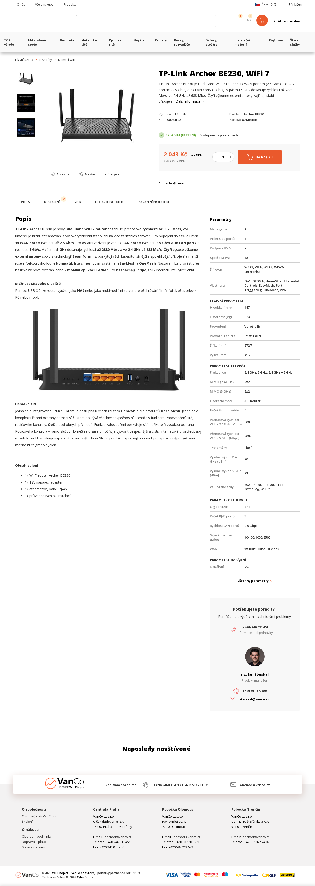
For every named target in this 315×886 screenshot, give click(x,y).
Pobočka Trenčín (245, 809)
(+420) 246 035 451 (254, 627)
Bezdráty (45, 60)
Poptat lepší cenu (171, 183)
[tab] (25, 202)
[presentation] (25, 202)
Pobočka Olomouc (178, 809)
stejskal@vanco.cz (254, 699)
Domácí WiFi (66, 60)
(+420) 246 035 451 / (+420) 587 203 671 (180, 785)
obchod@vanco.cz (255, 785)
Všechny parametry (253, 580)
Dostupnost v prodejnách (218, 135)
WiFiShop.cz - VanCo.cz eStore (43, 21)
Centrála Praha (106, 809)
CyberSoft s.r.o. (87, 877)
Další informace (188, 101)
